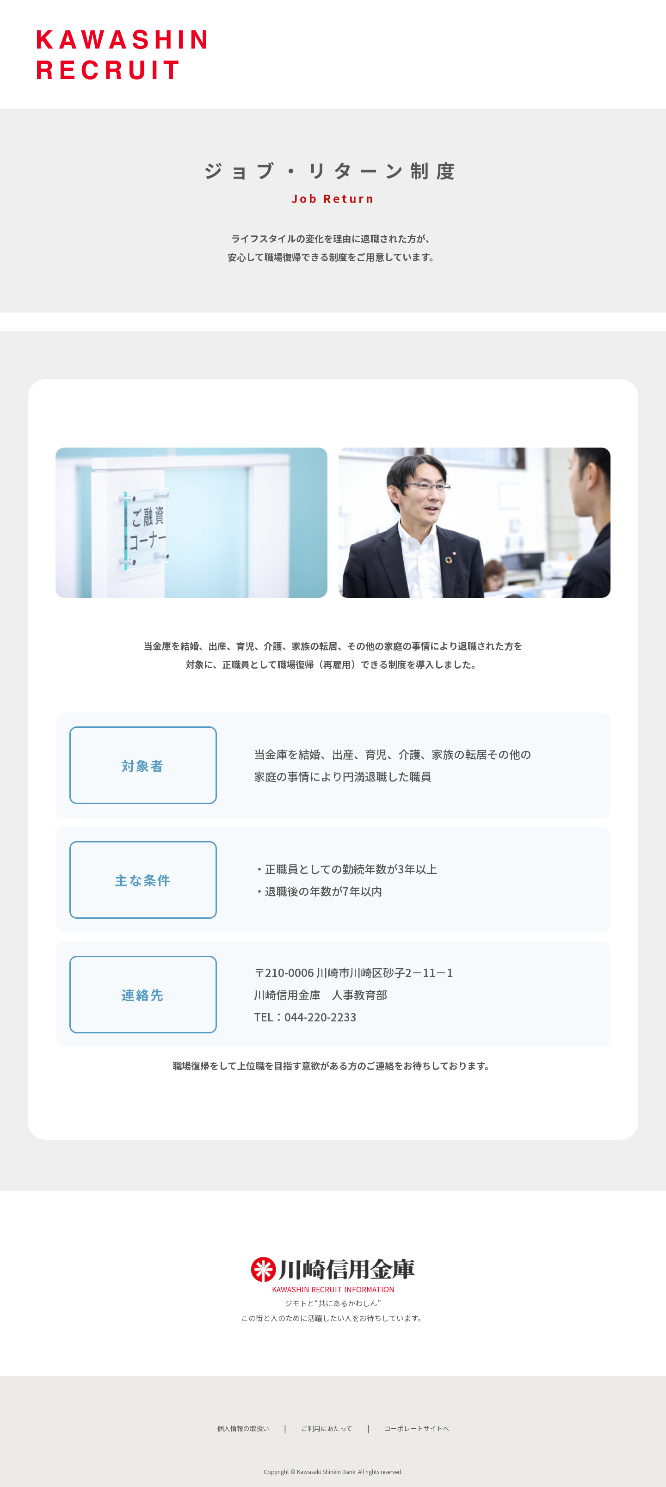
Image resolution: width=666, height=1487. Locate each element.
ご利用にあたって (325, 1427)
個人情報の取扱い (235, 1427)
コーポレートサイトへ (424, 1427)
